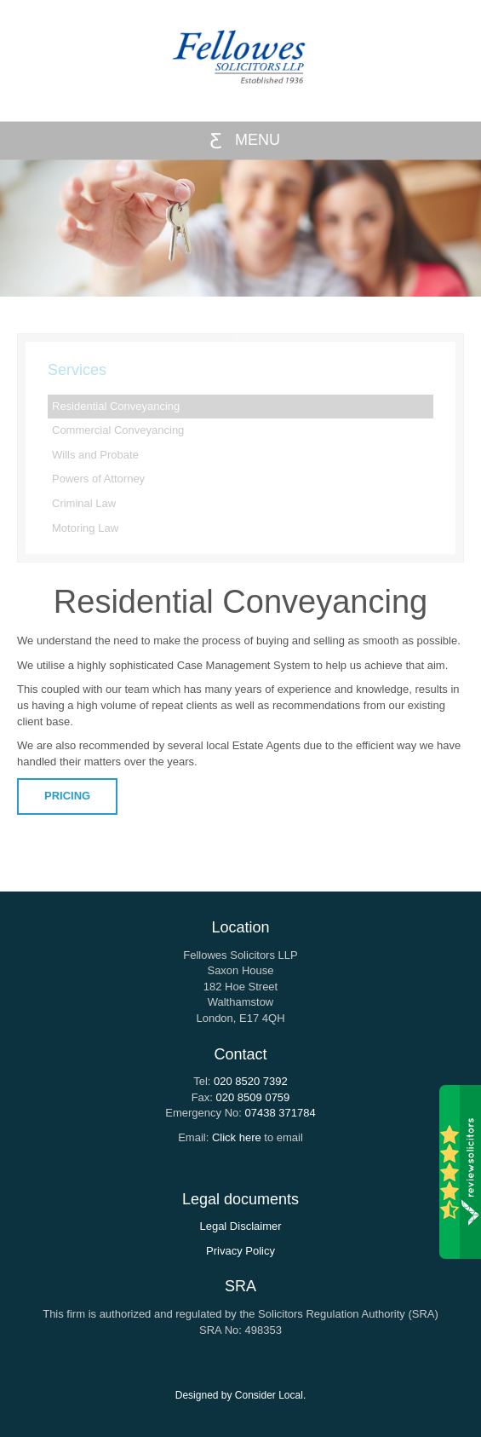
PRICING (67, 795)
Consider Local (269, 1395)
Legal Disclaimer (240, 1226)
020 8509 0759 (253, 1097)
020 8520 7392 (251, 1081)
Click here (236, 1137)
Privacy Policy (240, 1250)
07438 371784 (280, 1112)
